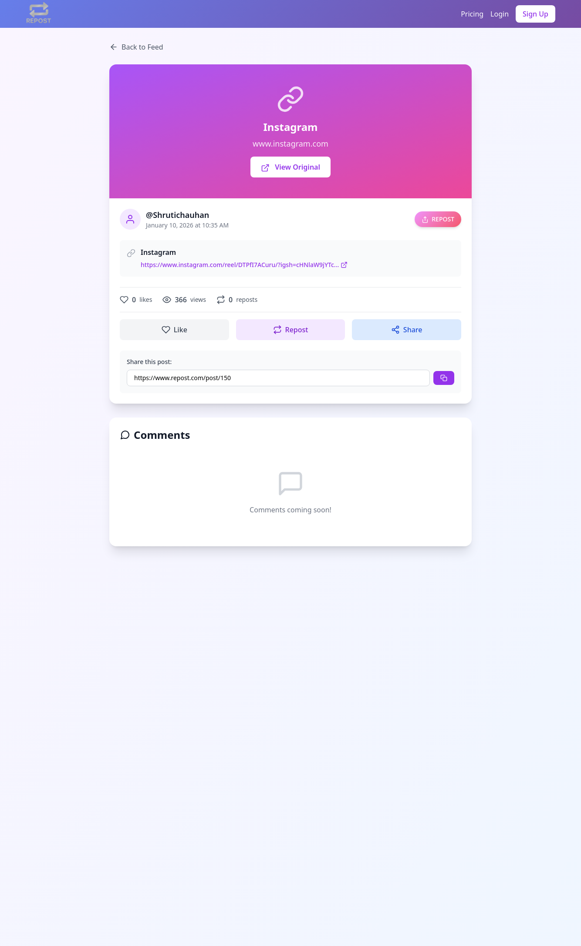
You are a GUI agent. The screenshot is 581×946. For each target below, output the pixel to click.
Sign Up (535, 14)
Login (499, 14)
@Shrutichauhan (177, 215)
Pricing (472, 14)
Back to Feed (136, 47)
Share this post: (149, 362)
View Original (290, 167)
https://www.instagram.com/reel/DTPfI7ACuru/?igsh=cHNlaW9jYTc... (244, 265)
